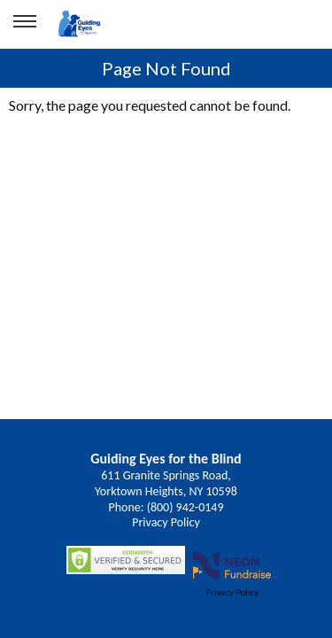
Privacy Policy (166, 522)
